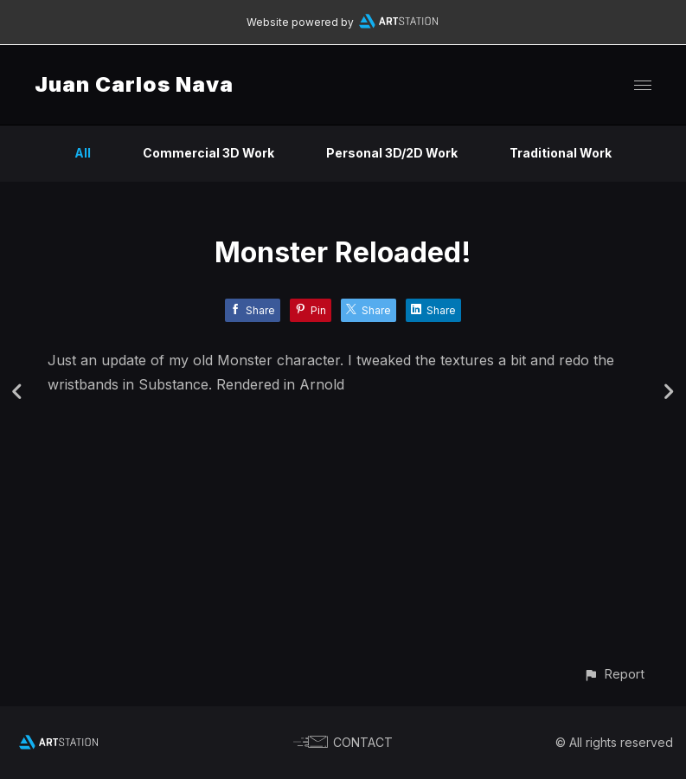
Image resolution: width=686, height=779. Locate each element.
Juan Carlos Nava (134, 84)
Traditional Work (561, 152)
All (82, 152)
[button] (613, 674)
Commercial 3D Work (208, 152)
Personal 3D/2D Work (392, 152)
